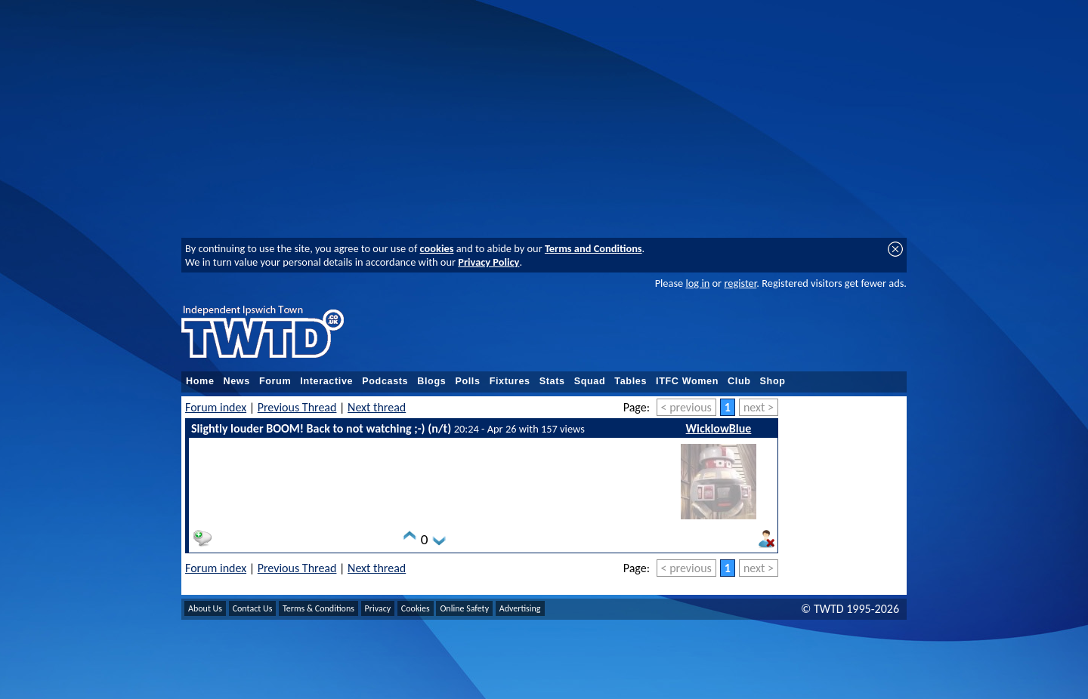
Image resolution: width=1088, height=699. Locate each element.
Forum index (215, 407)
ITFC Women (687, 381)
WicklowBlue (719, 428)
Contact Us (253, 608)
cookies (437, 248)
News (237, 381)
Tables (630, 381)
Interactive (326, 381)
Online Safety (464, 608)
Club (739, 381)
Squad (590, 381)
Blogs (431, 381)
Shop (773, 381)
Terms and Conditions (593, 248)
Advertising (520, 608)
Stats (552, 381)
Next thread (377, 407)
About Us (205, 608)
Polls (467, 381)
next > (758, 407)
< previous (686, 407)
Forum (275, 381)
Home (200, 381)
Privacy (378, 608)
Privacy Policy (488, 262)
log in (697, 283)
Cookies (415, 608)
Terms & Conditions (318, 608)
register (740, 283)
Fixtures (510, 381)
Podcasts (385, 381)
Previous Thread (297, 407)
